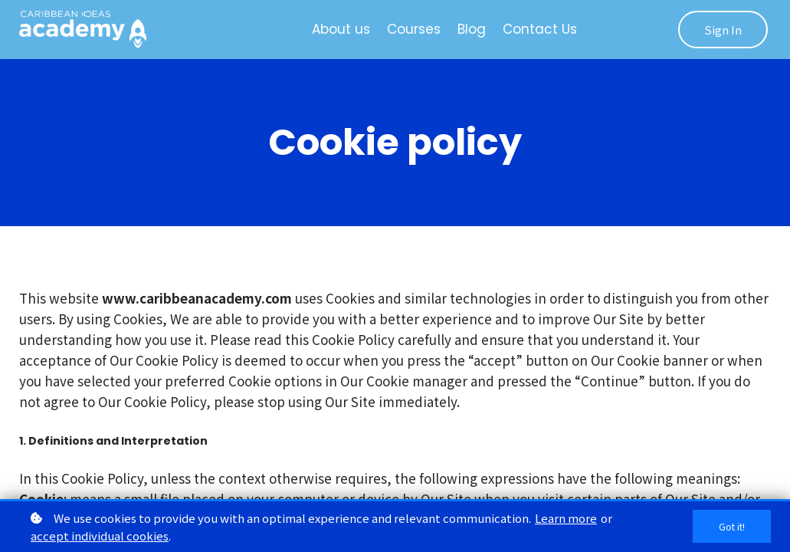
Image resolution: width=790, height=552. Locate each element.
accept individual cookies (100, 535)
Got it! (729, 526)
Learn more (566, 518)
